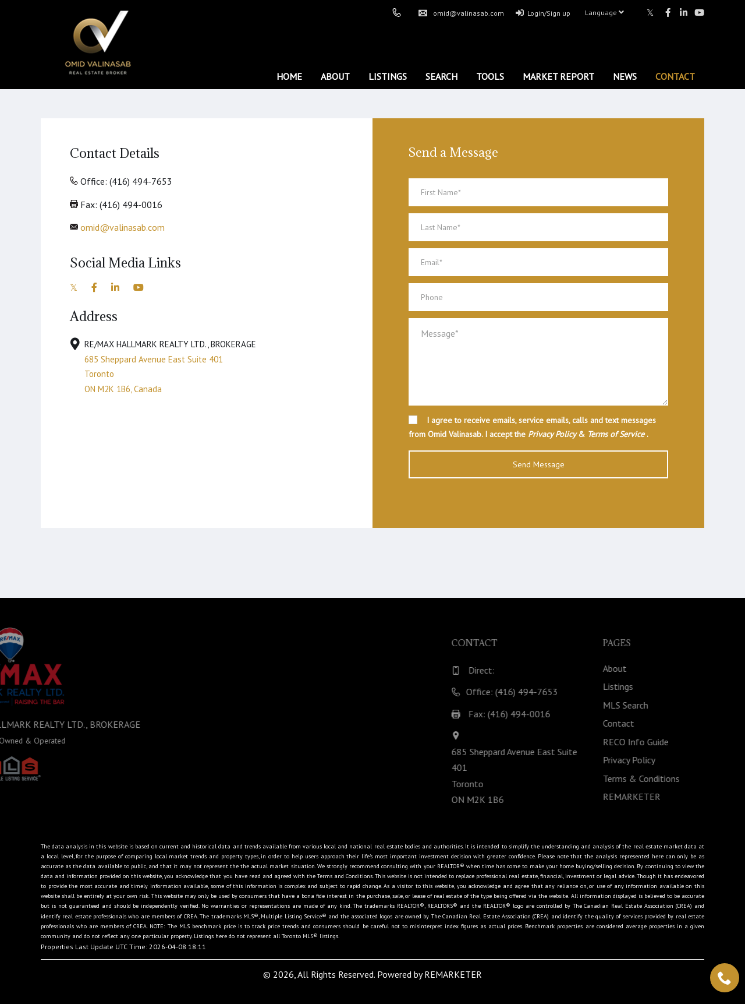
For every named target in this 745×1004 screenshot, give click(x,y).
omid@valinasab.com (461, 13)
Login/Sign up (543, 13)
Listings (387, 76)
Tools (490, 76)
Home (289, 76)
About (335, 76)
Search (441, 76)
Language (604, 12)
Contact (675, 76)
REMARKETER (453, 974)
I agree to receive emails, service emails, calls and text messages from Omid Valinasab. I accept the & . (532, 427)
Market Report (558, 76)
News (625, 76)
